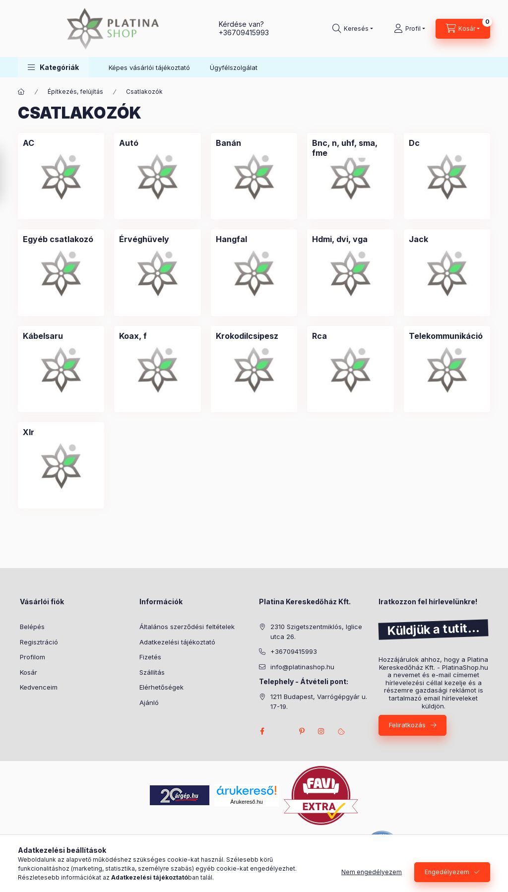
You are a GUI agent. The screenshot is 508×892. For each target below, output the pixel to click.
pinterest (302, 731)
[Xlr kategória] (28, 432)
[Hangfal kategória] (231, 239)
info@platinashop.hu (302, 667)
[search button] (352, 29)
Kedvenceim (39, 687)
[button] (53, 67)
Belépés (32, 627)
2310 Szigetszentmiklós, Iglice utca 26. (316, 631)
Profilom (32, 657)
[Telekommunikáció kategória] (446, 336)
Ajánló (149, 702)
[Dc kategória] (414, 143)
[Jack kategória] (418, 239)
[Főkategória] (21, 91)
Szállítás (152, 672)
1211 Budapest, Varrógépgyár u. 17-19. (318, 701)
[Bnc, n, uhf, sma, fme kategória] (350, 148)
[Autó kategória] (128, 143)
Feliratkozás (407, 725)
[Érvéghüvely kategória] (144, 239)
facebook (262, 731)
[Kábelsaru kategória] (43, 336)
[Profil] (409, 29)
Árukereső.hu (246, 802)
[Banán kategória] (228, 143)
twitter (282, 731)
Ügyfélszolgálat (233, 67)
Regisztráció (39, 642)
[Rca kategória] (319, 336)
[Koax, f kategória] (133, 336)
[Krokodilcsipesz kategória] (247, 336)
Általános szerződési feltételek (187, 627)
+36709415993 (244, 32)
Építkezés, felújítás (75, 91)
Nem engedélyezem (371, 872)
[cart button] (463, 29)
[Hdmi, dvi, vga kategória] (340, 239)
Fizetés (150, 657)
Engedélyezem (447, 872)
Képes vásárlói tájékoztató (149, 67)
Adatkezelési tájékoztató (177, 642)
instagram (321, 731)
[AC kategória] (28, 143)
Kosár (28, 672)
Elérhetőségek (161, 687)
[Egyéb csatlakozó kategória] (58, 239)
